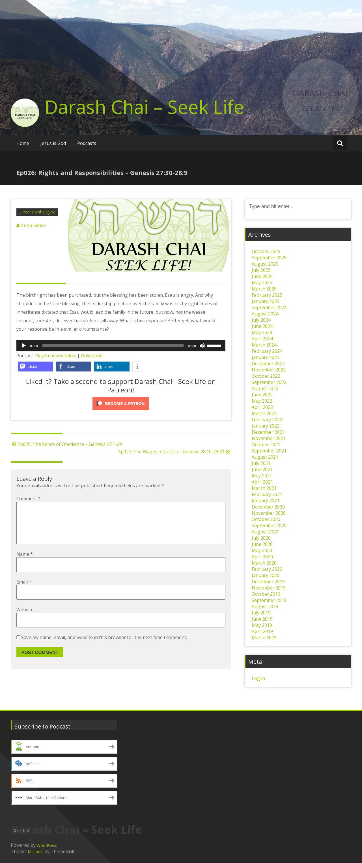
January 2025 (265, 301)
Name (24, 563)
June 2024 (262, 326)
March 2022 (264, 413)
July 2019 (261, 613)
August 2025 (265, 264)
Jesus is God (53, 143)
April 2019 (262, 631)
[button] (35, 366)
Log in (258, 678)
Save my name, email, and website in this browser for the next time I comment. (104, 646)
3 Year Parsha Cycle (37, 212)
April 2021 (262, 482)
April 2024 (262, 339)
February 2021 (267, 494)
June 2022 (262, 395)
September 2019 (269, 600)
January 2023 (265, 357)
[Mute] (202, 346)
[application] (120, 345)
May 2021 (262, 476)
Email (23, 591)
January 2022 (265, 426)
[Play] (24, 346)
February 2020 (267, 569)
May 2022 (262, 401)
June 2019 (262, 619)
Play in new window (55, 356)
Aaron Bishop (33, 225)
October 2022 (266, 376)
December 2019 (268, 581)
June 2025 (262, 276)
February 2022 (267, 419)
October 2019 (266, 594)
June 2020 (262, 544)
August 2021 (265, 457)
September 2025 (269, 258)
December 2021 (268, 432)
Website (25, 619)
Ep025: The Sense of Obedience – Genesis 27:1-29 (66, 444)
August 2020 (265, 532)
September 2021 (269, 451)
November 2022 (269, 370)
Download (91, 356)
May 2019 (262, 625)
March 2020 (264, 563)
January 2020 (265, 575)
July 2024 (261, 320)
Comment (28, 498)
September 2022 (269, 382)
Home (22, 143)
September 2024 (269, 307)
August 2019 (265, 606)
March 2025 (264, 289)
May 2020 (262, 550)
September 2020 (269, 525)
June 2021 (262, 469)
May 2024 (262, 332)
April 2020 (262, 557)
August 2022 (265, 388)
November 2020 (269, 513)
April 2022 (262, 407)
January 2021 (265, 500)
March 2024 (264, 345)
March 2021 (264, 488)
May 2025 (262, 282)
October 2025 (266, 251)
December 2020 (268, 507)
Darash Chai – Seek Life (144, 106)
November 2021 (269, 438)
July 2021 (261, 463)
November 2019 (269, 588)
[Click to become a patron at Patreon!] (120, 403)
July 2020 (261, 538)
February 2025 (267, 295)
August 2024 (265, 314)
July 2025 (261, 270)
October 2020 (266, 519)
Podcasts (86, 143)
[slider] (113, 345)
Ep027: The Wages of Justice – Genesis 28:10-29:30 (174, 451)
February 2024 (267, 351)
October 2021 (266, 444)
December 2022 (268, 363)
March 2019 (264, 638)
